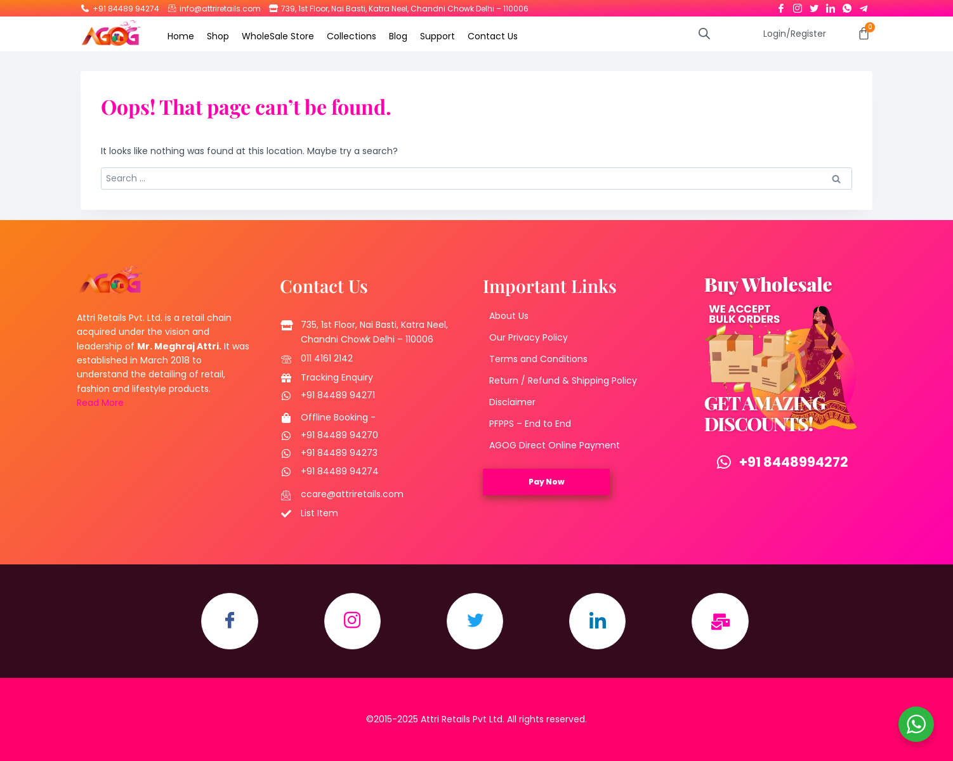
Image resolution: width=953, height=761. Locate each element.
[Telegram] (863, 6)
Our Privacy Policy (528, 338)
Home (181, 36)
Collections (351, 36)
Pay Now (547, 482)
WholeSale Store (278, 36)
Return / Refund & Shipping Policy (563, 381)
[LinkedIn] (830, 6)
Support (437, 36)
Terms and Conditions (538, 359)
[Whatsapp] (847, 6)
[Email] (721, 622)
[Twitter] (814, 6)
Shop (218, 36)
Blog (398, 36)
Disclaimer (512, 402)
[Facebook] (781, 6)
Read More (100, 403)
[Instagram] (797, 6)
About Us (509, 316)
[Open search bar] (704, 33)
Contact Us (493, 36)
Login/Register (794, 33)
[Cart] (864, 33)
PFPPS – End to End (530, 424)
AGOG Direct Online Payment (554, 445)
